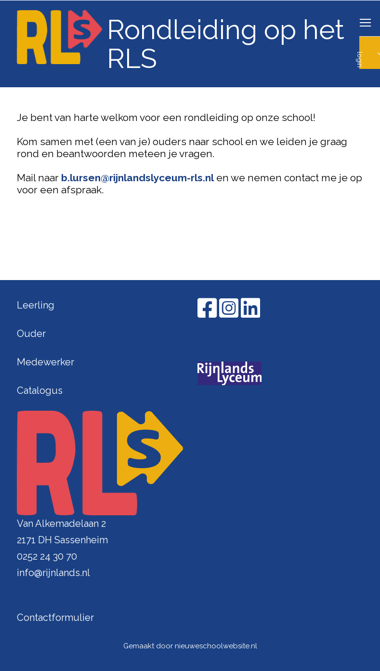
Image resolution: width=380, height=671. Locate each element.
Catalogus (40, 390)
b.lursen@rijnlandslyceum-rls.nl (137, 178)
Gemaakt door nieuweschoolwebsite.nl (190, 646)
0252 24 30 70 (47, 556)
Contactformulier (55, 617)
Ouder (31, 333)
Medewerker (45, 362)
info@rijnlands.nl (53, 572)
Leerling (35, 305)
